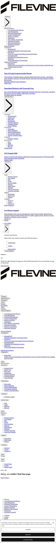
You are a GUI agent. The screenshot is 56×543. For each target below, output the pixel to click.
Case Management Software (12, 501)
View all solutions (9, 46)
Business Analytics (9, 507)
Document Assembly (10, 512)
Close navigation (9, 251)
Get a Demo (7, 223)
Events (6, 518)
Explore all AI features (10, 62)
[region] (28, 531)
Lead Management (9, 502)
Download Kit (5, 266)
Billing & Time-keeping (11, 509)
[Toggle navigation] (1, 295)
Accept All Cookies (28, 539)
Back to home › (5, 478)
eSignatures (7, 510)
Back (2, 307)
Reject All (28, 534)
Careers (6, 517)
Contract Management (10, 506)
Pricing (6, 220)
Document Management (11, 504)
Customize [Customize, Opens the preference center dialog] (28, 529)
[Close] (2, 258)
